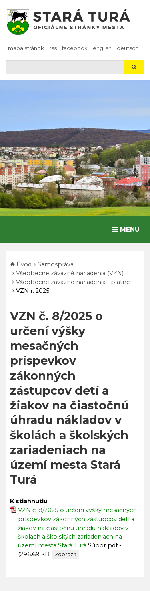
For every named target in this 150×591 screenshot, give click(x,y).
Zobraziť (65, 554)
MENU (128, 228)
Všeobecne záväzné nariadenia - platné (73, 282)
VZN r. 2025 (32, 290)
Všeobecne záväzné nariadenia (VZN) (70, 273)
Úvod (24, 264)
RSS (53, 48)
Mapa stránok (26, 48)
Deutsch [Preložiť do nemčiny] (127, 48)
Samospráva (56, 264)
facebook (75, 48)
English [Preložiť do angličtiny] (102, 48)
